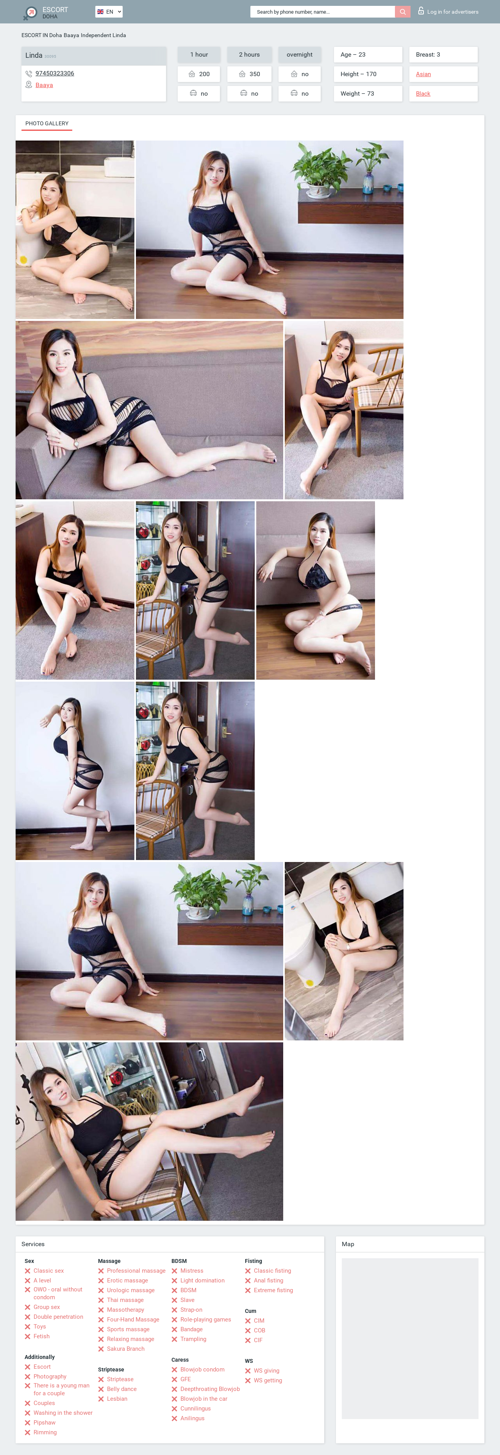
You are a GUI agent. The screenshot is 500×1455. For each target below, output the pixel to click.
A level (42, 1280)
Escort (42, 1366)
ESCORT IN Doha (41, 35)
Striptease (120, 1379)
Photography (50, 1376)
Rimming (45, 1432)
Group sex (47, 1307)
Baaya (71, 35)
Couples (44, 1403)
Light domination (202, 1280)
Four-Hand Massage (133, 1319)
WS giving (266, 1370)
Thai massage (125, 1300)
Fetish (42, 1336)
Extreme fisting (273, 1290)
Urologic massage (131, 1290)
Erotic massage (127, 1280)
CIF (258, 1340)
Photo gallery (46, 123)
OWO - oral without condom (58, 1293)
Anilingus (192, 1418)
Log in (448, 10)
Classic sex (49, 1270)
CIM (259, 1320)
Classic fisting (272, 1270)
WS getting (268, 1380)
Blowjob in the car (203, 1398)
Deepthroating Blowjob (210, 1389)
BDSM (188, 1290)
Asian (423, 74)
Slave (187, 1300)
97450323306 (55, 73)
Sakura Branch (126, 1348)
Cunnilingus (195, 1408)
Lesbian (117, 1398)
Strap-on (191, 1309)
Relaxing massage (130, 1339)
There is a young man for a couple (61, 1389)
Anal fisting (268, 1280)
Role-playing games (205, 1319)
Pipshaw (44, 1422)
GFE (185, 1379)
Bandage (191, 1329)
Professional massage (136, 1270)
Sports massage (128, 1329)
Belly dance (122, 1389)
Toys (40, 1326)
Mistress (192, 1270)
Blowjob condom (202, 1369)
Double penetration (58, 1316)
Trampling (193, 1339)
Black (423, 93)
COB (259, 1330)
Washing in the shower (63, 1412)
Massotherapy (125, 1309)
